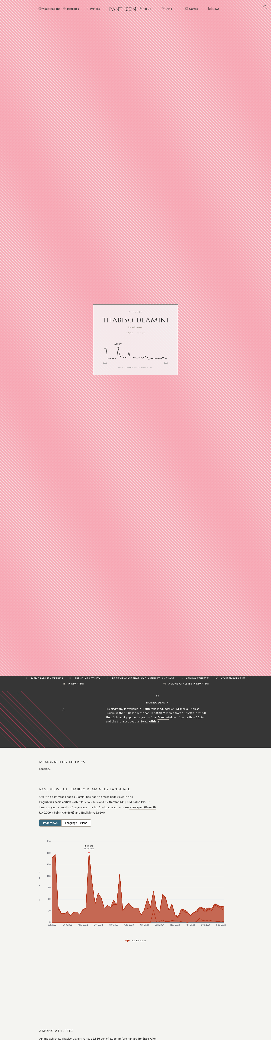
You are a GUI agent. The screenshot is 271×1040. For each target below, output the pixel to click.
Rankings (73, 9)
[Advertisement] (113, 986)
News (215, 9)
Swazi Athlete (150, 722)
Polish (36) (139, 802)
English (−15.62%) (93, 813)
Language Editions (76, 822)
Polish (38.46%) (64, 813)
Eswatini (163, 717)
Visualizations (51, 9)
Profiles (95, 9)
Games (193, 9)
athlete (160, 713)
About (146, 9)
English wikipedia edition (55, 802)
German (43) (117, 802)
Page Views (50, 822)
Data (169, 9)
